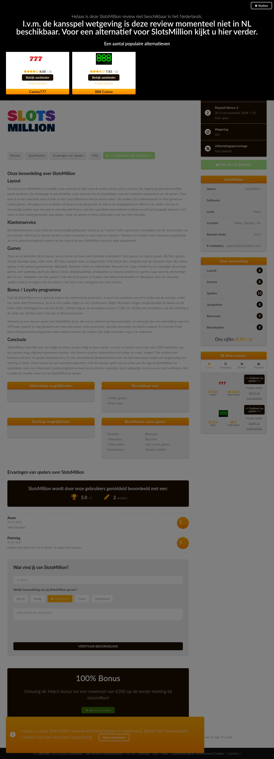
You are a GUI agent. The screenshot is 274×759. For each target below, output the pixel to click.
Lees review (38, 83)
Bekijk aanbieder (37, 77)
